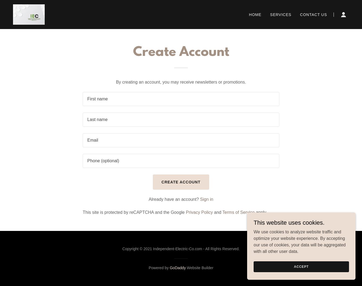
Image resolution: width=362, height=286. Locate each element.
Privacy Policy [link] (199, 212)
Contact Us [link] (313, 14)
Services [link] (281, 14)
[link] (29, 14)
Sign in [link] (206, 199)
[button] (343, 14)
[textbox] (181, 99)
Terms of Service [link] (238, 212)
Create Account (181, 182)
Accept (301, 266)
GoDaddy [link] (178, 268)
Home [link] (255, 14)
